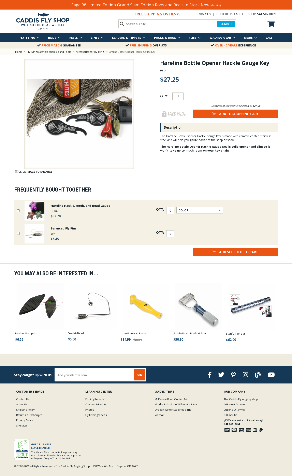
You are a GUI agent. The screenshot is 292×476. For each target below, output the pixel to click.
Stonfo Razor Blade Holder (189, 333)
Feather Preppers (26, 333)
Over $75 (146, 45)
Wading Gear (222, 38)
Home (18, 52)
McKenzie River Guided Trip (172, 399)
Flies (195, 38)
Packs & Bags (167, 38)
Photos (89, 409)
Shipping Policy (25, 409)
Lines (97, 38)
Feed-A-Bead (76, 333)
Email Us (230, 415)
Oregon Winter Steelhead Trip (173, 409)
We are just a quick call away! (243, 422)
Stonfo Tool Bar (235, 333)
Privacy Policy (24, 420)
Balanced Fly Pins (63, 228)
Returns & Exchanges (29, 415)
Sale (269, 38)
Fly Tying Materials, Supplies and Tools (49, 52)
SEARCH (226, 24)
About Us (205, 14)
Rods (54, 38)
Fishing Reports (94, 399)
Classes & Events (95, 404)
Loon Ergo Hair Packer (134, 333)
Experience (233, 45)
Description (173, 127)
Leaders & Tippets (128, 38)
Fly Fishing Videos (96, 415)
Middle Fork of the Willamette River (176, 404)
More (250, 38)
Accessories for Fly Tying (90, 52)
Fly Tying (29, 38)
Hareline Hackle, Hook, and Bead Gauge (80, 206)
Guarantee (59, 45)
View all (159, 415)
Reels (75, 38)
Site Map (21, 425)
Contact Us (22, 399)
